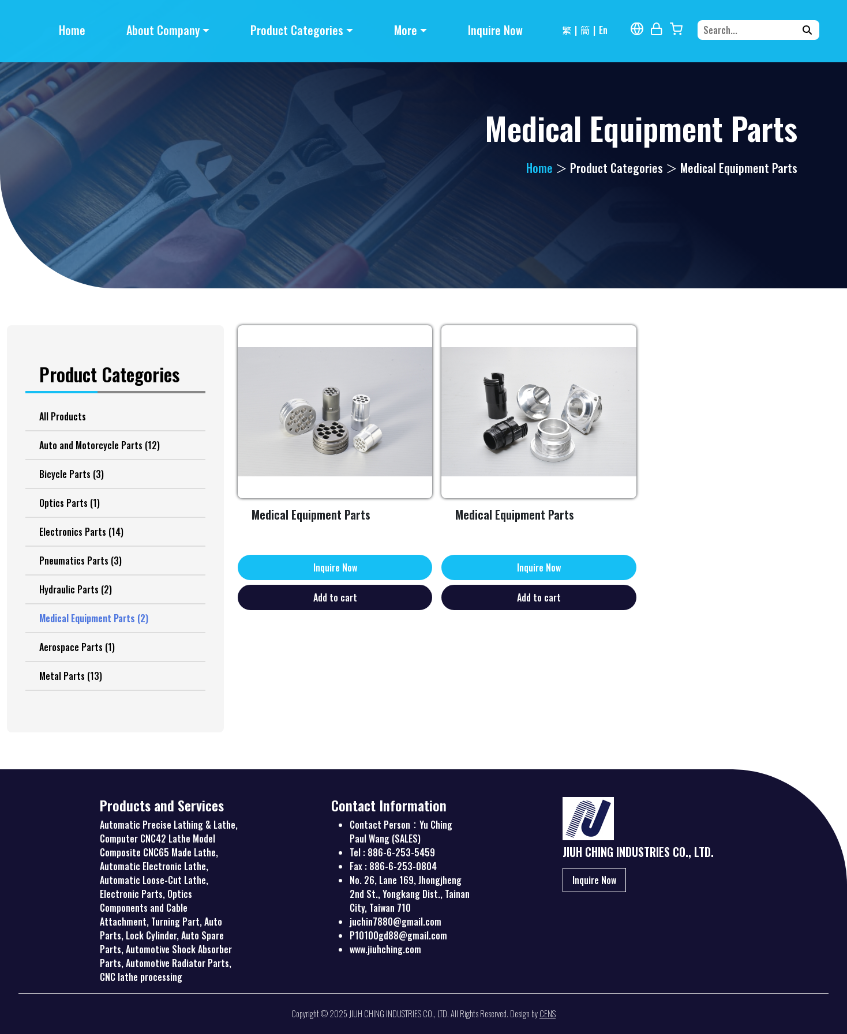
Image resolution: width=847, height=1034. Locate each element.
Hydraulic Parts (75, 589)
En (603, 30)
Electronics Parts (81, 532)
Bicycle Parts (71, 474)
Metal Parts (70, 676)
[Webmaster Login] (656, 28)
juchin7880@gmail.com (395, 921)
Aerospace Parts (77, 647)
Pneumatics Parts (80, 560)
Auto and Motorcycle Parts (99, 445)
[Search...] (751, 29)
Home (72, 30)
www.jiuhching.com (385, 949)
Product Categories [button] (296, 30)
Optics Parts (69, 503)
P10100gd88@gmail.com (398, 935)
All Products (62, 416)
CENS (547, 1013)
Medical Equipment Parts (93, 618)
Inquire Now (495, 30)
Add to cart (335, 597)
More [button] (405, 30)
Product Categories (616, 167)
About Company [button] (163, 30)
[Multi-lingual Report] (637, 28)
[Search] (807, 29)
